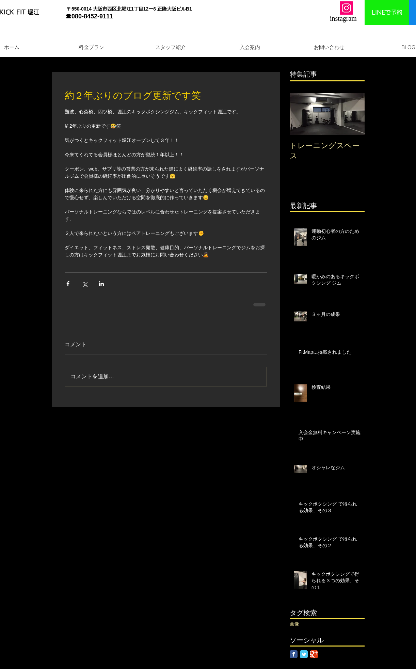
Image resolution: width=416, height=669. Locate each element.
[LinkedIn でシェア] (101, 284)
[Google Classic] (314, 654)
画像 (294, 623)
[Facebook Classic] (294, 654)
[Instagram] (346, 8)
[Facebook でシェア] (68, 284)
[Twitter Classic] (304, 654)
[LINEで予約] (387, 12)
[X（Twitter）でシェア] (84, 284)
